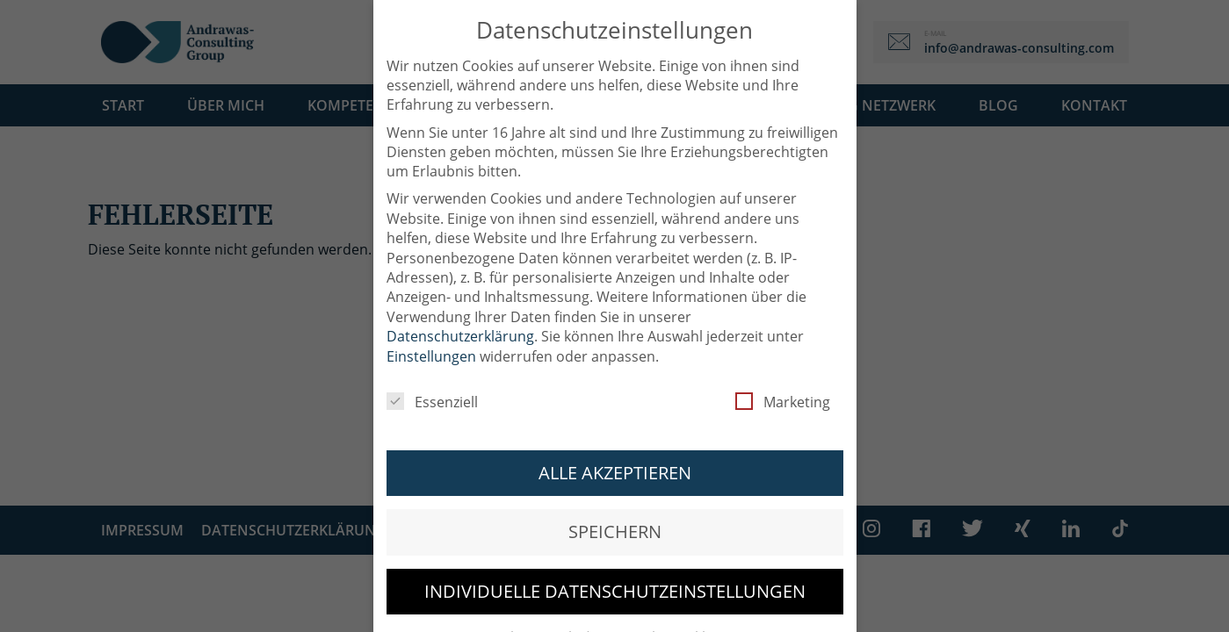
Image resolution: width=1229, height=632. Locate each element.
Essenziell (432, 391)
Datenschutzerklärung (460, 325)
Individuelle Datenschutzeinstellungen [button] (615, 580)
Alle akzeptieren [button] (615, 462)
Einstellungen (431, 346)
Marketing (782, 391)
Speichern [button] (614, 521)
